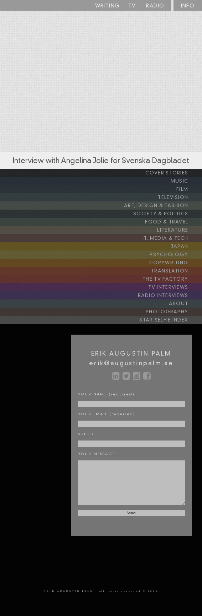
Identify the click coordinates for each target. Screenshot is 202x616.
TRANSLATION (175, 271)
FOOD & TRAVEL (172, 222)
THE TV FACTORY (171, 279)
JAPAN (185, 246)
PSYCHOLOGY (175, 254)
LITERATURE (178, 230)
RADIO (155, 6)
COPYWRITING (174, 262)
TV (132, 6)
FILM (188, 189)
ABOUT (184, 303)
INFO (188, 6)
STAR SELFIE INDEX (169, 320)
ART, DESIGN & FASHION (162, 205)
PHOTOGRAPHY (173, 311)
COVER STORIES (172, 173)
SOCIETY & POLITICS (166, 213)
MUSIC (185, 181)
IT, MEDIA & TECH (171, 238)
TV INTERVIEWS (174, 287)
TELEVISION (179, 197)
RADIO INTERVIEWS (169, 295)
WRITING (107, 6)
